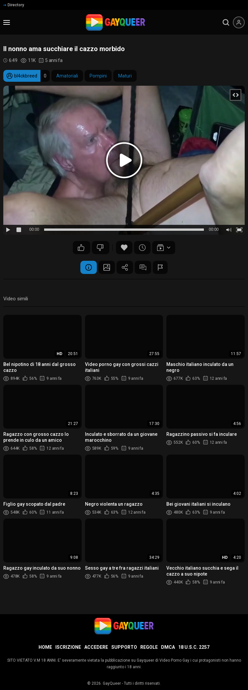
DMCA (168, 647)
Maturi (125, 75)
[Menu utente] (239, 22)
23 (100, 247)
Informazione (88, 267)
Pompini (98, 75)
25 (81, 247)
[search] (226, 22)
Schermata (106, 267)
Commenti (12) (143, 267)
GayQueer (112, 683)
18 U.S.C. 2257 (193, 647)
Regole (149, 647)
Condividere (125, 267)
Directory (13, 5)
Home (45, 647)
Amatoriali (67, 75)
